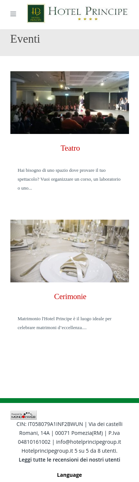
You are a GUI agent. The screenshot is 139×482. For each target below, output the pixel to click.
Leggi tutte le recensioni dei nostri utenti (69, 459)
